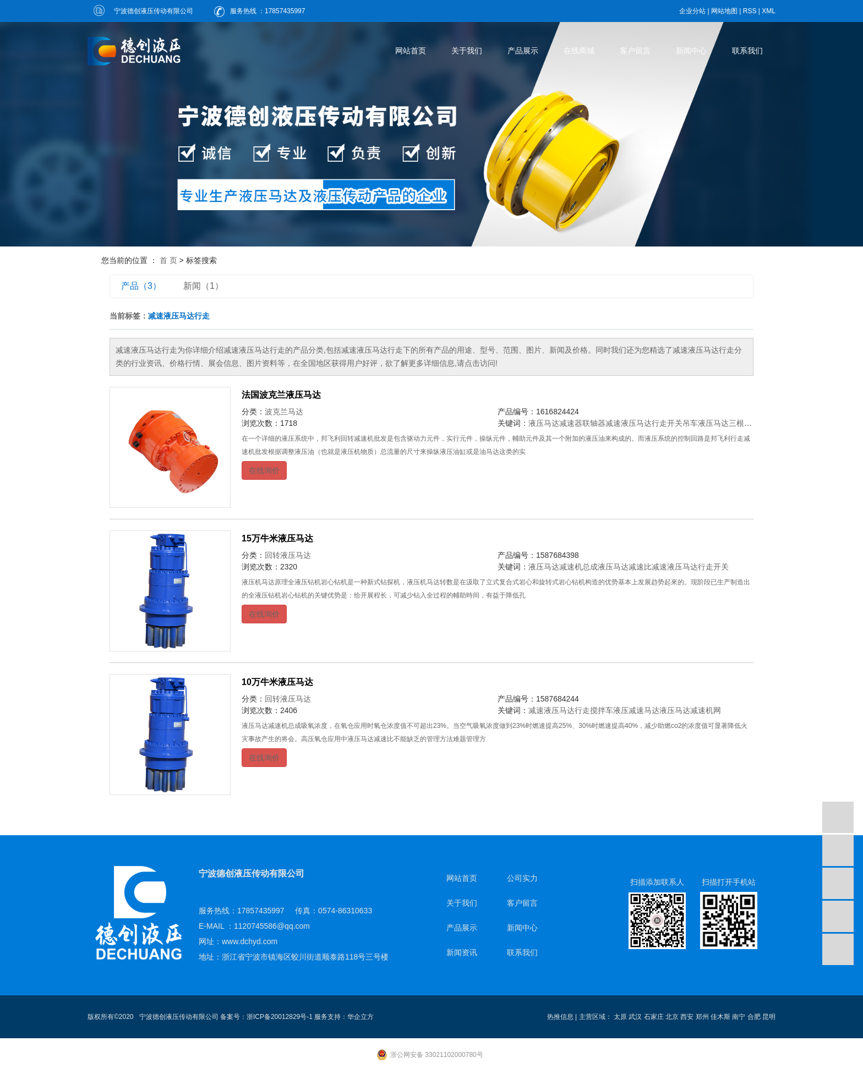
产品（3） (141, 286)
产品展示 (522, 50)
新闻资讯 (461, 952)
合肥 (754, 1017)
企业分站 (692, 11)
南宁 (738, 1017)
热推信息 (560, 1017)
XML (768, 11)
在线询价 (264, 470)
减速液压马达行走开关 (643, 423)
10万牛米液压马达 (277, 682)
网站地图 (724, 11)
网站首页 (410, 50)
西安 (686, 1017)
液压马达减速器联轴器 (566, 423)
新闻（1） (203, 286)
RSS (750, 11)
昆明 (768, 1017)
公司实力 (522, 878)
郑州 (702, 1017)
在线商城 (579, 50)
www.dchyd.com (249, 941)
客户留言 (635, 50)
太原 (620, 1017)
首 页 (168, 260)
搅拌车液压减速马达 (624, 710)
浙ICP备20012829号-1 (280, 1017)
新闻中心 (691, 50)
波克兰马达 (284, 411)
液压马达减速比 (625, 566)
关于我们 (466, 50)
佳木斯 (720, 1017)
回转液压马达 (288, 555)
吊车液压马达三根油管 (721, 423)
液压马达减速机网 (690, 710)
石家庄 (654, 1017)
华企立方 (360, 1017)
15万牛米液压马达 (277, 538)
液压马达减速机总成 (563, 566)
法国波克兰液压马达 (281, 394)
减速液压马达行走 (559, 710)
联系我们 (747, 50)
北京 (672, 1017)
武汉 (635, 1017)
